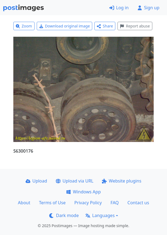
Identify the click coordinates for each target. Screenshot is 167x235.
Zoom (24, 26)
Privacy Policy (88, 203)
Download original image (64, 26)
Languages (100, 215)
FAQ (114, 203)
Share (105, 26)
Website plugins (121, 181)
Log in (119, 8)
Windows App (83, 192)
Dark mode (64, 215)
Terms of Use (52, 203)
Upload (36, 181)
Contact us (138, 203)
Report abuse (135, 26)
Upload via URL (74, 181)
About (24, 203)
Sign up (148, 8)
